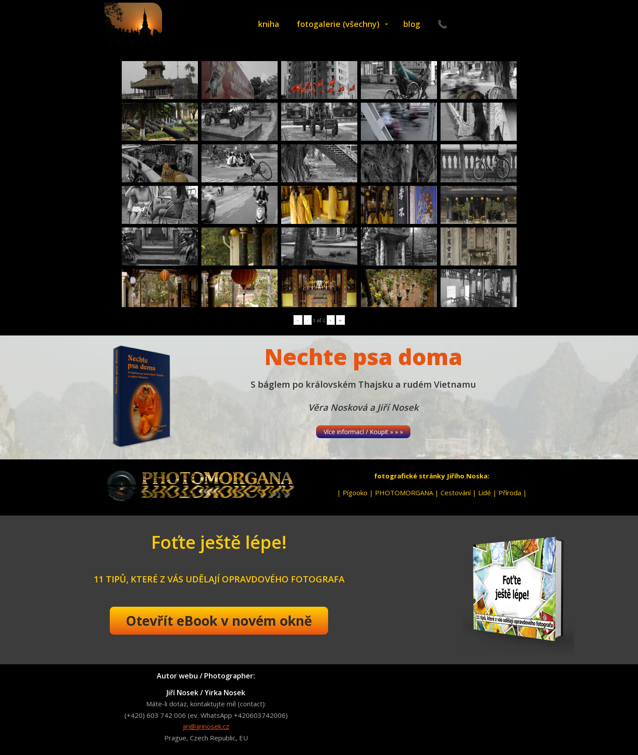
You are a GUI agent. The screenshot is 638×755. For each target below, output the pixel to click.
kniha (268, 24)
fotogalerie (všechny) (338, 24)
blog (411, 24)
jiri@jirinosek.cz (206, 726)
